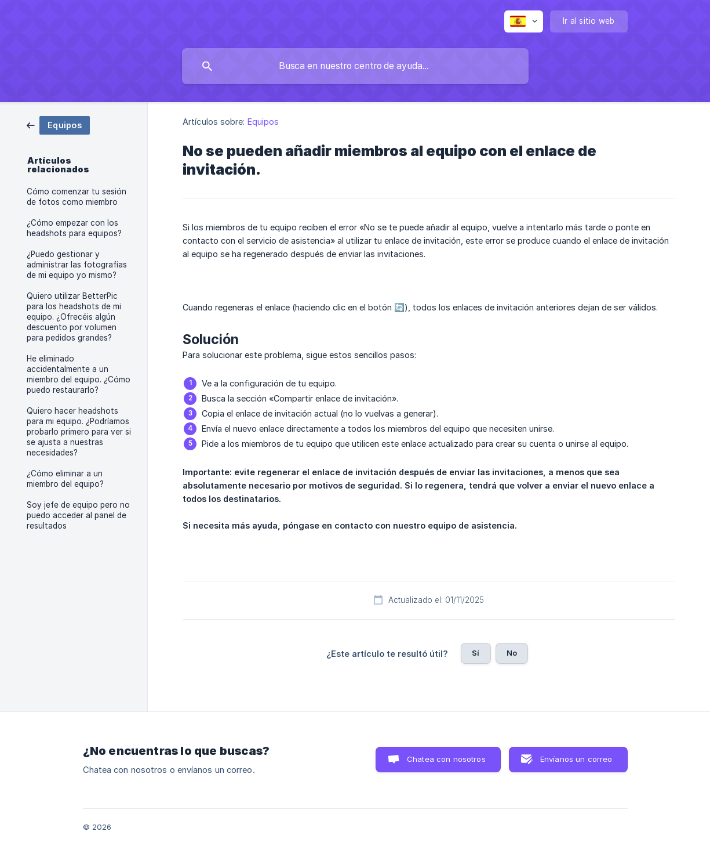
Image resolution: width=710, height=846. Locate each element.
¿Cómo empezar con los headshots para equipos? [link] (74, 228)
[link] (58, 124)
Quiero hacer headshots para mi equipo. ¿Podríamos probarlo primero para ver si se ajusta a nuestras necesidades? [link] (79, 431)
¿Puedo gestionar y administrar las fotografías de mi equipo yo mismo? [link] (77, 265)
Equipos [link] (263, 121)
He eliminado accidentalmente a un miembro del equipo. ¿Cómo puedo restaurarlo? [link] (78, 374)
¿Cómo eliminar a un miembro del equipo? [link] (65, 479)
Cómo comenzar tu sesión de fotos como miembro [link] (76, 197)
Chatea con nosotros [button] (446, 759)
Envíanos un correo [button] (576, 759)
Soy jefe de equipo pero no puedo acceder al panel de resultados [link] (78, 515)
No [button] (512, 652)
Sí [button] (475, 652)
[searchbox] (355, 66)
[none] (523, 21)
